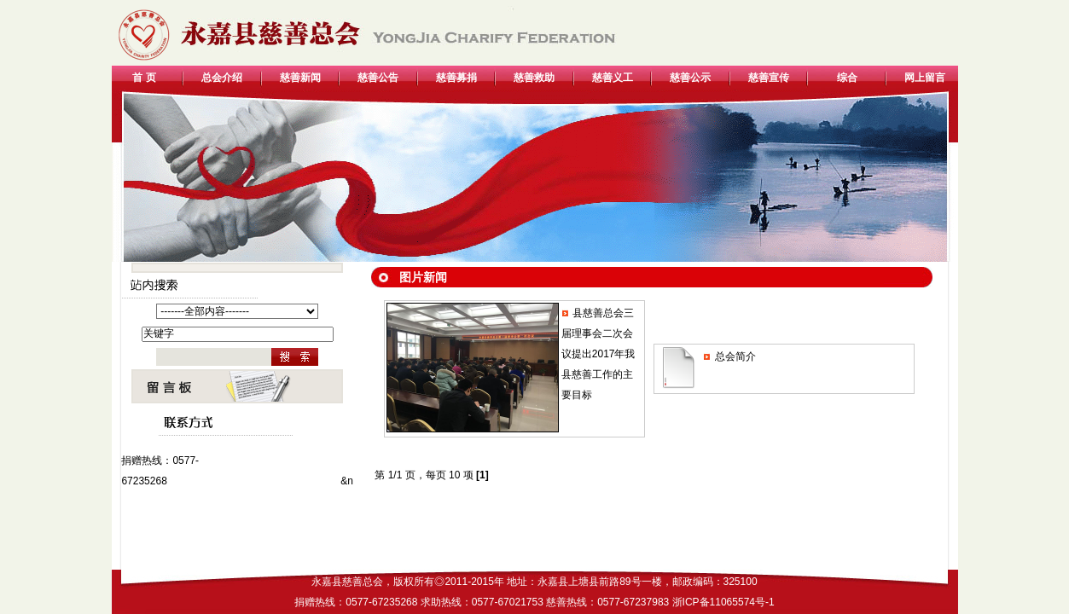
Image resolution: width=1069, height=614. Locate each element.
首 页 (143, 78)
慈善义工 (612, 78)
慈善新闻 (300, 78)
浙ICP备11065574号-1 (723, 602)
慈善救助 (534, 78)
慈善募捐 (456, 78)
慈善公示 (690, 78)
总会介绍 (221, 78)
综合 (847, 78)
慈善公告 (377, 78)
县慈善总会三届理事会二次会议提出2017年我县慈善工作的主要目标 (598, 354)
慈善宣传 (768, 78)
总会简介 (735, 356)
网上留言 (924, 78)
